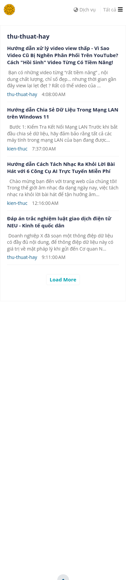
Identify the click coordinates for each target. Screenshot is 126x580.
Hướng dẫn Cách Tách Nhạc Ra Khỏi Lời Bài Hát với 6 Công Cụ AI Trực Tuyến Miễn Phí (61, 167)
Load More (63, 279)
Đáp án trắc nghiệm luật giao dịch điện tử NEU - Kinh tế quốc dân (59, 222)
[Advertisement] (63, 364)
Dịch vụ (85, 9)
